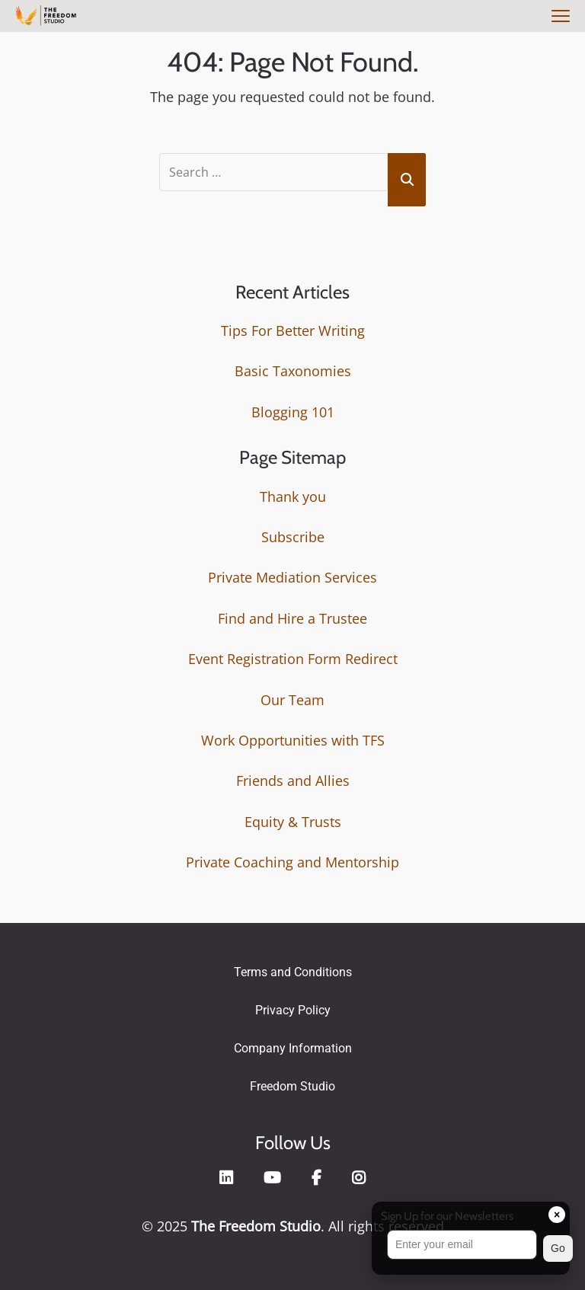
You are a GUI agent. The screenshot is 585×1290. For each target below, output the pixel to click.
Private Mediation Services (292, 575)
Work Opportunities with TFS (293, 737)
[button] (471, 1248)
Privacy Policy (293, 1007)
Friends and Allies (293, 778)
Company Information (293, 1045)
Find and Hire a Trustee (292, 615)
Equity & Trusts (293, 818)
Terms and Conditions (293, 969)
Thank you (293, 493)
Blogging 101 (292, 409)
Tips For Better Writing (293, 327)
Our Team (292, 697)
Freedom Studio (292, 1083)
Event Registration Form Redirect (293, 656)
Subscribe (292, 534)
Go (558, 1248)
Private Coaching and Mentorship (292, 860)
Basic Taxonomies (293, 368)
